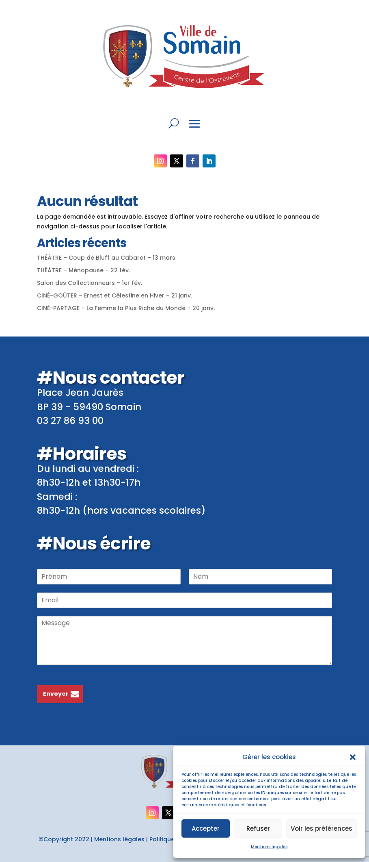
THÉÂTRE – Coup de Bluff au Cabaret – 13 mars (106, 258)
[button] (353, 757)
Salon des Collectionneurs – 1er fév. (89, 283)
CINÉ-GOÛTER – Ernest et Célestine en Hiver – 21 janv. (114, 295)
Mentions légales (269, 847)
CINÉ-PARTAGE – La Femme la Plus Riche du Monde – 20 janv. (126, 308)
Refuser (258, 828)
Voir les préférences (321, 828)
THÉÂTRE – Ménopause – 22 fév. (83, 270)
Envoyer (56, 694)
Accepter (206, 828)
